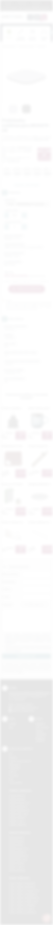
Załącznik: (7, 604)
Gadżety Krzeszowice (19, 803)
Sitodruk (13, 757)
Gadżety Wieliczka (18, 825)
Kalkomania (14, 765)
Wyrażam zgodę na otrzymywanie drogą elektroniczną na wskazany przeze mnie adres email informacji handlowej (28, 648)
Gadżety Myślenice (18, 806)
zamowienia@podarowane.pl (35, 8)
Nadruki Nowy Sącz (18, 859)
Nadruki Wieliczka (17, 870)
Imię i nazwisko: (10, 574)
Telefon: (6, 589)
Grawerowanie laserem (20, 761)
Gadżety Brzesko (17, 799)
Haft (11, 779)
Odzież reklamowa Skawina (22, 905)
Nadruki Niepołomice (19, 856)
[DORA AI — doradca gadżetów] (46, 918)
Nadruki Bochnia (16, 837)
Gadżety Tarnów (17, 821)
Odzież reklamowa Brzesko (22, 883)
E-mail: (5, 597)
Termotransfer (16, 783)
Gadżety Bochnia (17, 796)
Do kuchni (41, 46)
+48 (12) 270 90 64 (24, 704)
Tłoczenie (13, 775)
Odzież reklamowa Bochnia (22, 887)
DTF (11, 754)
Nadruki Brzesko (17, 841)
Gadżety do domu (26, 46)
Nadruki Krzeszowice (19, 848)
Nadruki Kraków (16, 845)
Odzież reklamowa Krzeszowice (24, 890)
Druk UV (13, 772)
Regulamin (8, 3)
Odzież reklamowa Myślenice (23, 894)
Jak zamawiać (21, 3)
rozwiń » (17, 651)
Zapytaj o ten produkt (26, 185)
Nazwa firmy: (9, 582)
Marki (47, 3)
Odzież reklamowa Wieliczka (22, 912)
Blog (11, 727)
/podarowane (28, 711)
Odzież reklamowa (19, 878)
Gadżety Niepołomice (19, 810)
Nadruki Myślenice (17, 852)
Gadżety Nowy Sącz (18, 814)
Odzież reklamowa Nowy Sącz (23, 901)
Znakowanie (36, 3)
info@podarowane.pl (28, 707)
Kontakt (12, 724)
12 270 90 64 (11, 8)
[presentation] (51, 32)
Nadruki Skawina (17, 863)
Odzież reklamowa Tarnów (22, 909)
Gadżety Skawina (17, 817)
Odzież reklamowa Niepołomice (24, 898)
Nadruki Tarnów (16, 867)
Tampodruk (14, 768)
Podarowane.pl (9, 46)
